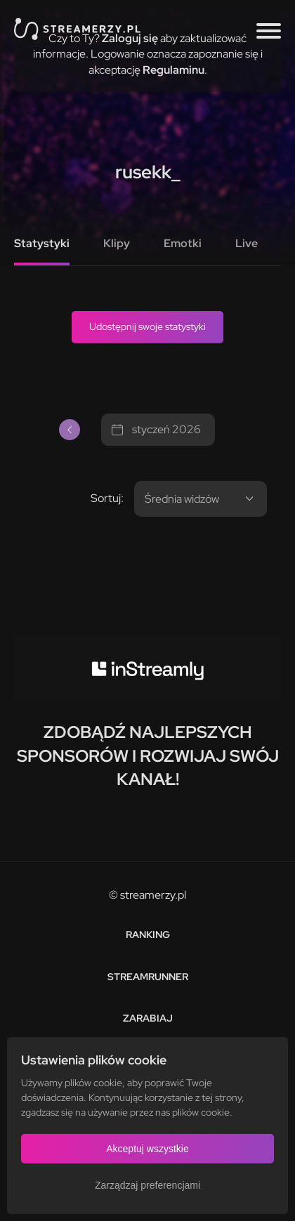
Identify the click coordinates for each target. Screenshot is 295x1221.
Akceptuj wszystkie (147, 1148)
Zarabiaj (148, 1018)
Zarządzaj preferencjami (147, 1185)
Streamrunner (147, 976)
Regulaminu (173, 69)
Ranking (148, 934)
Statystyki (42, 243)
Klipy (116, 243)
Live (246, 243)
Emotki (183, 243)
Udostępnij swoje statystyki (147, 326)
